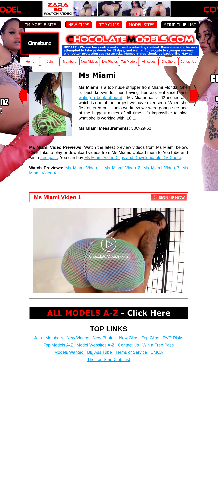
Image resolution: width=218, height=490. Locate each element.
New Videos (78, 337)
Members (54, 337)
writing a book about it (100, 97)
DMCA (157, 352)
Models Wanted (69, 352)
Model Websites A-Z (95, 345)
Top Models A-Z (58, 345)
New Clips (128, 337)
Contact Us (128, 345)
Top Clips (150, 337)
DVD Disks (173, 337)
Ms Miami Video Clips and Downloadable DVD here (132, 157)
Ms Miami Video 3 (161, 167)
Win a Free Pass (158, 345)
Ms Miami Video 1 (83, 167)
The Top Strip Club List (108, 359)
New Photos (104, 337)
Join (38, 337)
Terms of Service (131, 352)
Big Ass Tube (99, 352)
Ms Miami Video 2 (122, 167)
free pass (49, 157)
